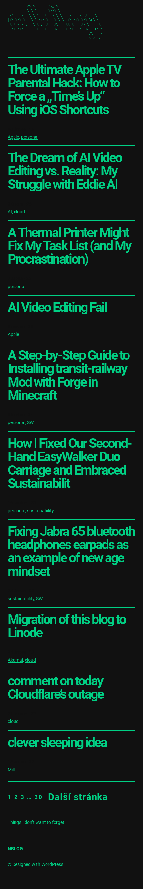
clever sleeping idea (57, 742)
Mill (11, 769)
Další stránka (78, 797)
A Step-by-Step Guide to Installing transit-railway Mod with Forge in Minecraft (68, 375)
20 (39, 797)
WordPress (52, 864)
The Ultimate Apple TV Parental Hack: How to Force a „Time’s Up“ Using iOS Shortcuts (64, 90)
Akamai (15, 660)
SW (30, 422)
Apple (13, 137)
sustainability (40, 510)
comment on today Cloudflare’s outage (55, 687)
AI (10, 211)
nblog (15, 848)
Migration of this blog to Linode (67, 626)
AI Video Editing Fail (57, 307)
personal (29, 137)
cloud (19, 211)
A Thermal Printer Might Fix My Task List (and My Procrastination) (69, 246)
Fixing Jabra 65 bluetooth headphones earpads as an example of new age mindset (71, 551)
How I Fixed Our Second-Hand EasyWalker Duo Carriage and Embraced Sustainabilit (69, 463)
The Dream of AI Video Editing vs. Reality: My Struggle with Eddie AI (65, 171)
